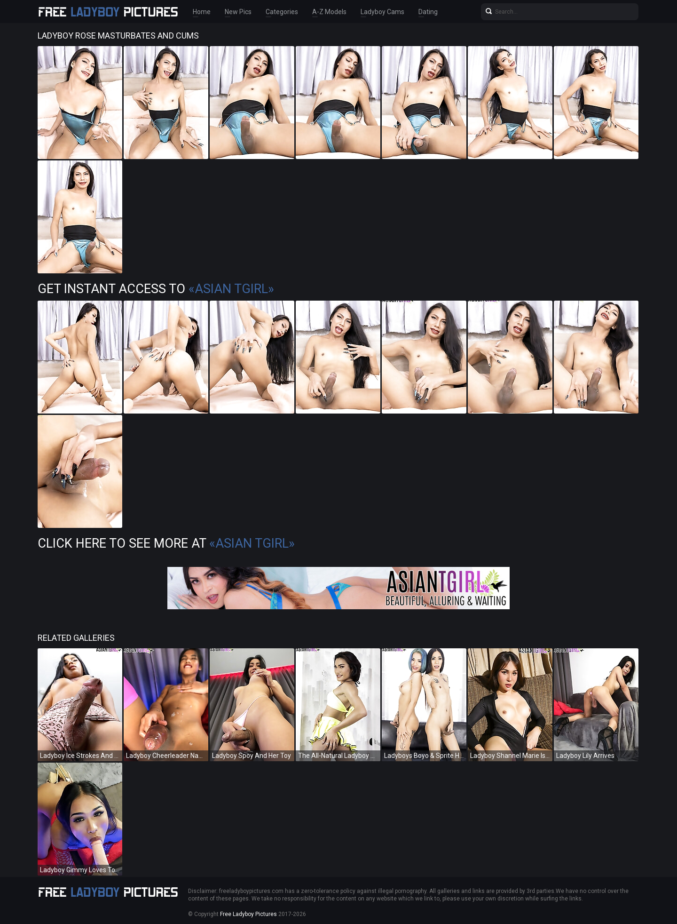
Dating (428, 12)
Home (202, 12)
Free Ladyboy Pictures (248, 914)
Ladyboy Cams (382, 12)
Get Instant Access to (156, 288)
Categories (282, 12)
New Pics (238, 12)
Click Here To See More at (166, 543)
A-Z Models (329, 12)
